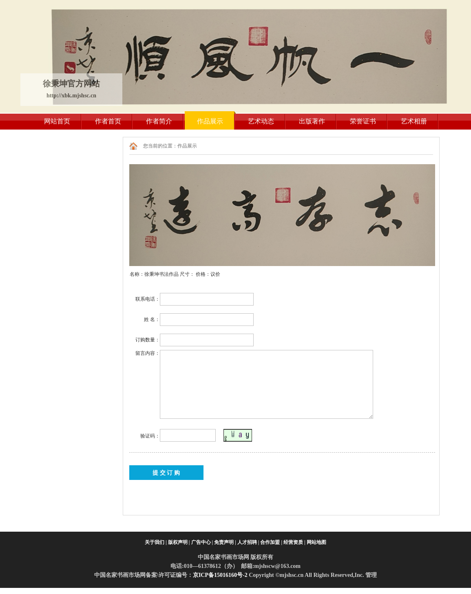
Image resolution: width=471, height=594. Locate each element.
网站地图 (316, 542)
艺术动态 (261, 121)
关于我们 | (156, 542)
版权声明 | (179, 542)
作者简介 (159, 121)
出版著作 (312, 121)
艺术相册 (414, 121)
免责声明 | (225, 542)
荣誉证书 (363, 121)
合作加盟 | (271, 542)
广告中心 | (202, 542)
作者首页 (108, 121)
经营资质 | (294, 542)
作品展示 (210, 121)
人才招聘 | (248, 542)
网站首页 (57, 121)
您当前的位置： (160, 146)
